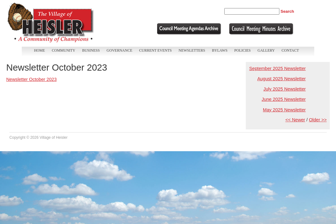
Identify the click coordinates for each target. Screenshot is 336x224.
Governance (120, 50)
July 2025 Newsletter (285, 88)
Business (91, 50)
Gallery (266, 50)
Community (63, 50)
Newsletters (192, 50)
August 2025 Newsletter (281, 78)
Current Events (155, 50)
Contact (290, 50)
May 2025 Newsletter (284, 109)
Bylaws (219, 50)
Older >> (318, 119)
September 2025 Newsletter (277, 68)
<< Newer (295, 119)
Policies (242, 50)
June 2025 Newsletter (284, 99)
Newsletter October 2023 (31, 79)
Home (39, 50)
